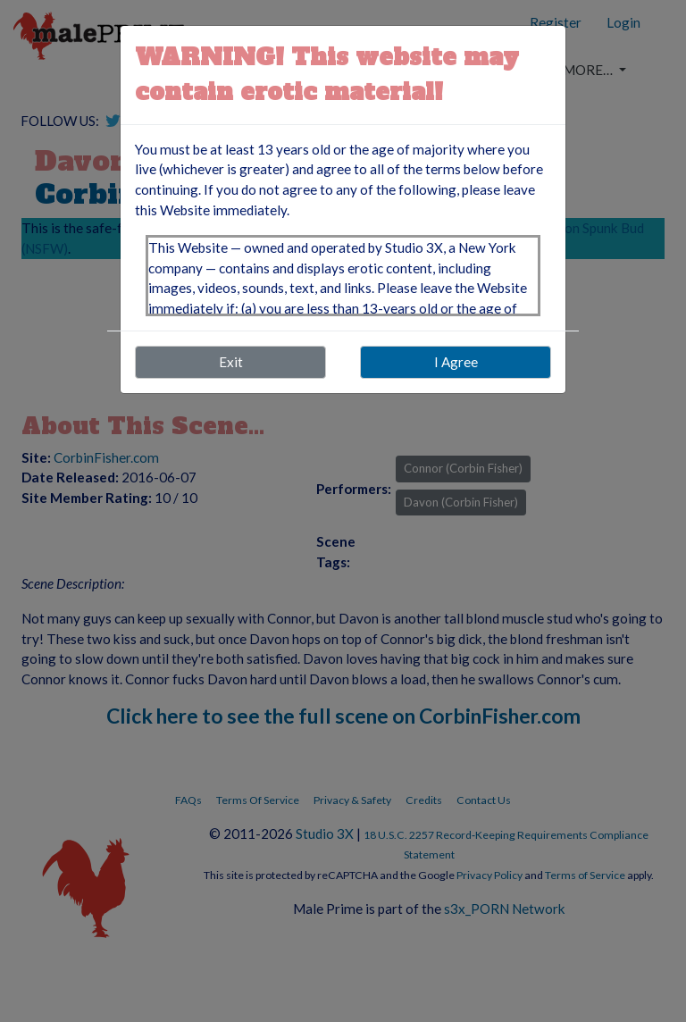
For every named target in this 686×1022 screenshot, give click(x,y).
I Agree (456, 362)
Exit (231, 362)
